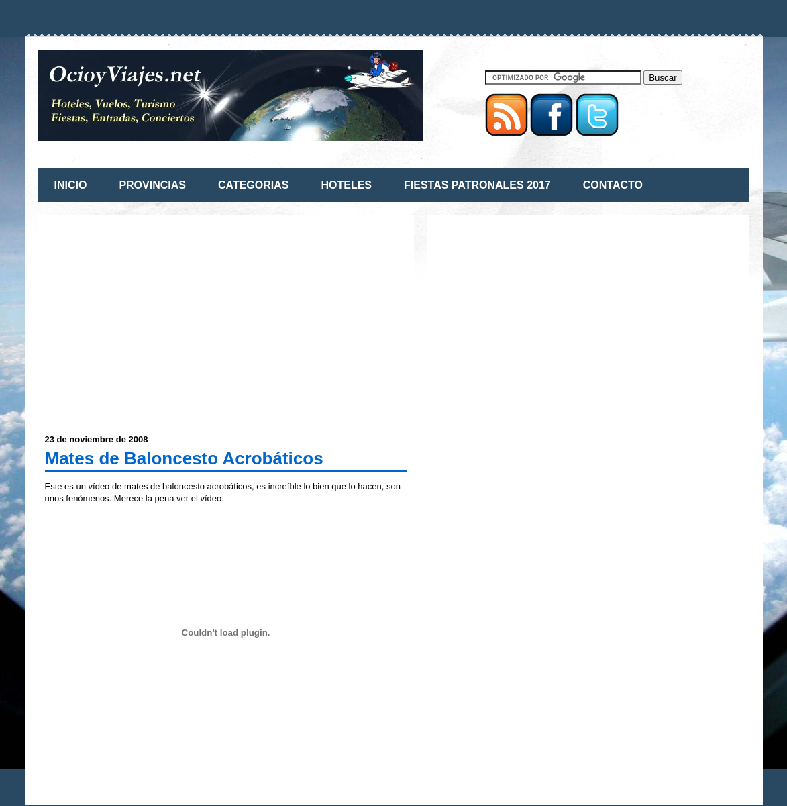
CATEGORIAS (253, 185)
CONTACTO (613, 185)
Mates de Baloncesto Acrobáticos (184, 458)
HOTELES (346, 185)
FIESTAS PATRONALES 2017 (477, 185)
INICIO (70, 185)
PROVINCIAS (152, 185)
